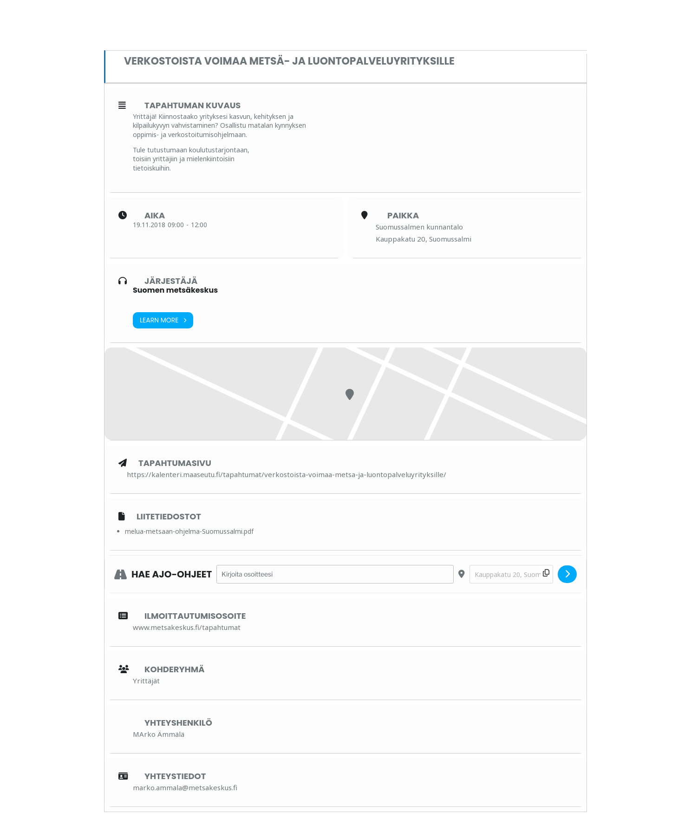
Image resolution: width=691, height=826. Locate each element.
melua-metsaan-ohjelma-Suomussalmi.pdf (189, 531)
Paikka (403, 215)
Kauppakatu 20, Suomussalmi (423, 238)
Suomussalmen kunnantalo (419, 226)
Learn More (163, 320)
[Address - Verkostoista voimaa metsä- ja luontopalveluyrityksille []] (335, 574)
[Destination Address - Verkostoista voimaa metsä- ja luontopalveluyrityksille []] (511, 574)
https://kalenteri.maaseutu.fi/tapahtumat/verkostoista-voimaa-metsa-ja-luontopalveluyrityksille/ (286, 474)
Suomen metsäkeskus (175, 290)
